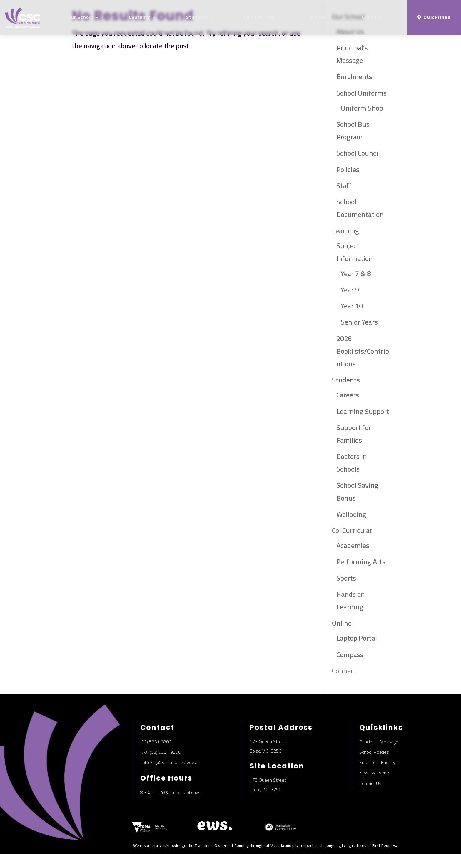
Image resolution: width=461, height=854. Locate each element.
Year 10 (352, 305)
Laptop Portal (356, 638)
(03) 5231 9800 (155, 741)
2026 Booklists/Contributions (362, 351)
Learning (139, 17)
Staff (344, 185)
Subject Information (354, 252)
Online (318, 17)
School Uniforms (361, 93)
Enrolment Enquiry (377, 762)
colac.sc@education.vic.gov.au (170, 762)
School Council (358, 153)
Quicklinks (437, 17)
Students (197, 17)
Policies (347, 169)
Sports (346, 578)
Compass (349, 654)
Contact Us (370, 783)
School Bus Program (353, 130)
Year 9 (350, 289)
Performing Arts (360, 561)
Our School (80, 17)
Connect (372, 17)
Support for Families (353, 434)
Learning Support (362, 411)
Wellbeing (351, 514)
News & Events (374, 772)
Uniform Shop (362, 108)
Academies (352, 545)
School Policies (374, 752)
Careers (347, 395)
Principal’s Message (352, 54)
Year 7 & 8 (356, 273)
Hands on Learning (350, 601)
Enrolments (354, 76)
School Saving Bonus (357, 491)
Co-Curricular (259, 17)
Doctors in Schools (351, 463)
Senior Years (359, 322)
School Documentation (360, 208)
